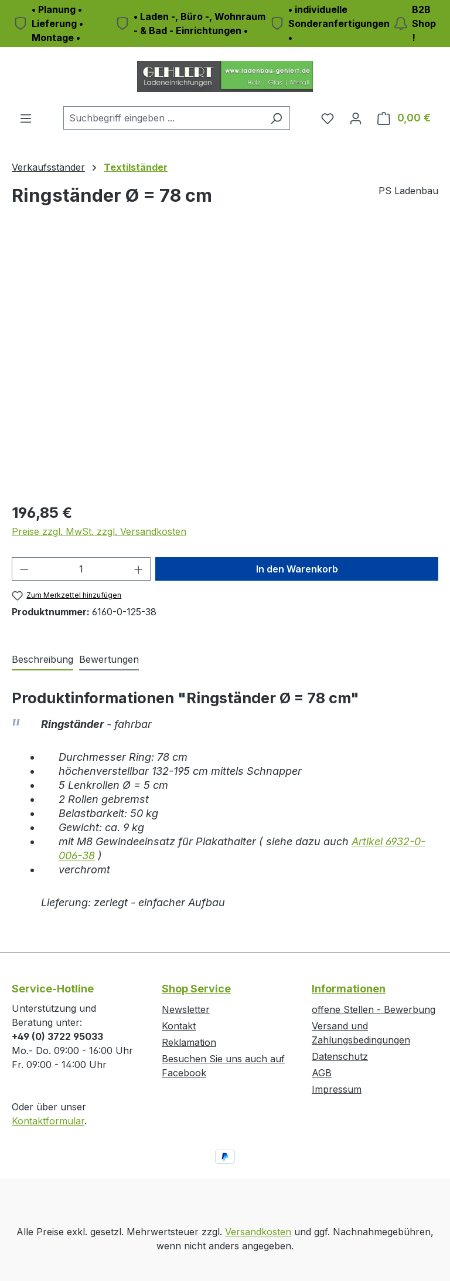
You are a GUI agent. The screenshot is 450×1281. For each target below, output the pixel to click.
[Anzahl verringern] (24, 569)
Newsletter (186, 1009)
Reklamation (189, 1042)
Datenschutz (340, 1056)
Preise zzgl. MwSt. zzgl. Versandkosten (99, 531)
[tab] (42, 659)
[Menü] (26, 118)
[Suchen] (276, 118)
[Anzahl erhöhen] (139, 569)
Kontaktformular (48, 1121)
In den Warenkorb (297, 569)
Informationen (349, 988)
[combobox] (163, 118)
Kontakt (179, 1026)
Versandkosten (258, 1232)
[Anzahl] (81, 569)
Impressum (337, 1089)
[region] (225, 366)
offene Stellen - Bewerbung (373, 1009)
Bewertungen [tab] (109, 659)
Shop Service (196, 988)
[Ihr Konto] (356, 118)
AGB (322, 1073)
